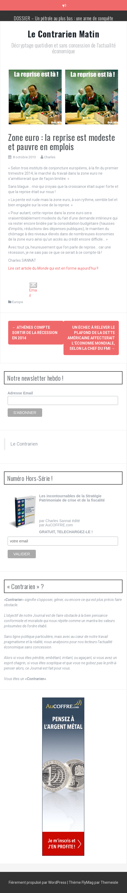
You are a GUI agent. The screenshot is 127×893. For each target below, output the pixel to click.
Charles (49, 157)
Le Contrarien (24, 444)
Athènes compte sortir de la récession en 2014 (34, 332)
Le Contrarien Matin (64, 33)
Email (33, 290)
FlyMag (88, 882)
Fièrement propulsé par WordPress (38, 882)
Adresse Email (20, 393)
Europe (17, 302)
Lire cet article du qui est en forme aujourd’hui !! (53, 268)
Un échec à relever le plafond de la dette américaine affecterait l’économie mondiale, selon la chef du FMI (91, 338)
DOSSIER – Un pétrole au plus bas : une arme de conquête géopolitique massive (63, 21)
